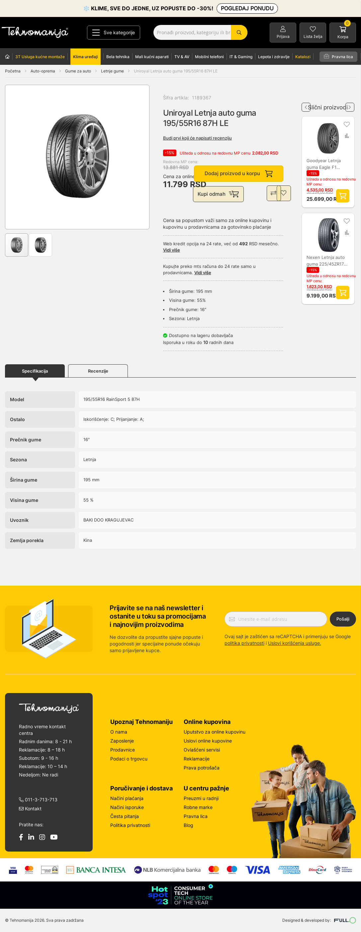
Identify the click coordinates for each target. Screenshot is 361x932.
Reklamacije (197, 758)
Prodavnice (122, 750)
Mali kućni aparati (152, 56)
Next (349, 105)
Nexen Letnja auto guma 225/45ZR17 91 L (326, 261)
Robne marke (198, 807)
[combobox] (200, 32)
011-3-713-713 (38, 799)
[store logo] (35, 32)
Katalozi (303, 56)
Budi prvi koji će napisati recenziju (197, 138)
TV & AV (181, 56)
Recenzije (98, 372)
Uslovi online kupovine (208, 741)
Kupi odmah (218, 194)
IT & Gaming (240, 56)
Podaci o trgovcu (128, 758)
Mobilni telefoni (209, 56)
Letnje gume (113, 70)
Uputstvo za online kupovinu (214, 732)
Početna (13, 70)
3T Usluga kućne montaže (40, 56)
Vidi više (171, 251)
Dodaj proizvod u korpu (239, 174)
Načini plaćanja (126, 798)
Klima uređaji (85, 56)
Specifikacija (35, 372)
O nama (118, 732)
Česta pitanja (124, 816)
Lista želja (313, 36)
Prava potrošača (202, 767)
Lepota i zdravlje (274, 56)
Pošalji (342, 619)
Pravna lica (338, 56)
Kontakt (30, 808)
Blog (188, 825)
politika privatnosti (244, 643)
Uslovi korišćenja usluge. (294, 643)
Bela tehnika (118, 56)
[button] (18, 157)
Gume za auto (78, 70)
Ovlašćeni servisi (202, 750)
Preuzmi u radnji (201, 798)
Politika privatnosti (130, 825)
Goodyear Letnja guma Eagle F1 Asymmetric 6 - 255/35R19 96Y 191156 (324, 164)
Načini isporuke (127, 807)
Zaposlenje (122, 741)
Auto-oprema (43, 70)
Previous (306, 105)
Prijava (283, 36)
